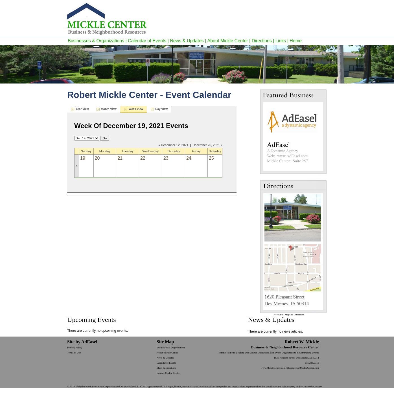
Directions (262, 40)
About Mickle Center (227, 40)
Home (296, 40)
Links (280, 40)
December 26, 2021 (206, 145)
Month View (109, 109)
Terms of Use (74, 352)
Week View (136, 109)
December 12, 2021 (174, 145)
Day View (161, 109)
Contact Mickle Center (168, 373)
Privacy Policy (74, 347)
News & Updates (186, 40)
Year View (82, 109)
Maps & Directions (166, 367)
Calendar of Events (147, 40)
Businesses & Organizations (96, 40)
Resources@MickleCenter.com (303, 367)
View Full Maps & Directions (289, 314)
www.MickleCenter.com (273, 367)
